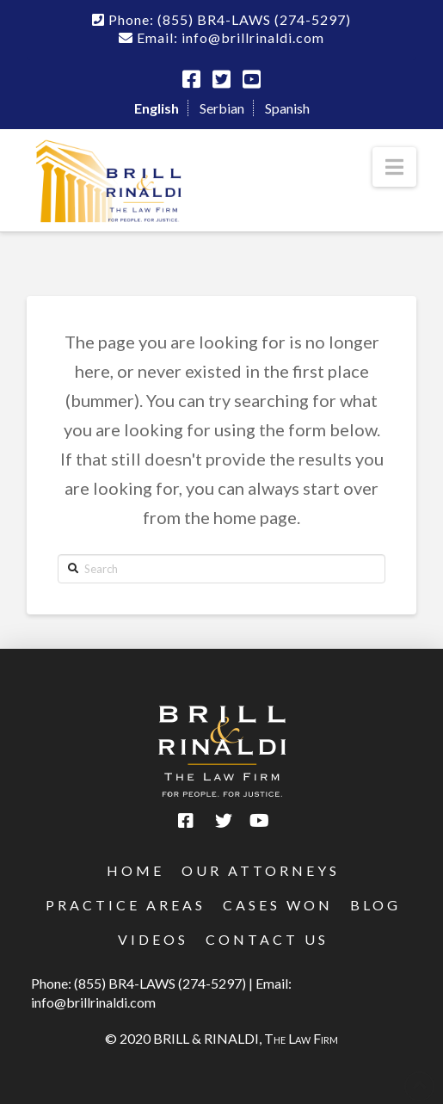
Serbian (222, 108)
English (156, 108)
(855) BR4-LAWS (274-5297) (160, 983)
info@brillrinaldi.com (93, 1002)
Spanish (287, 108)
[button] (394, 167)
